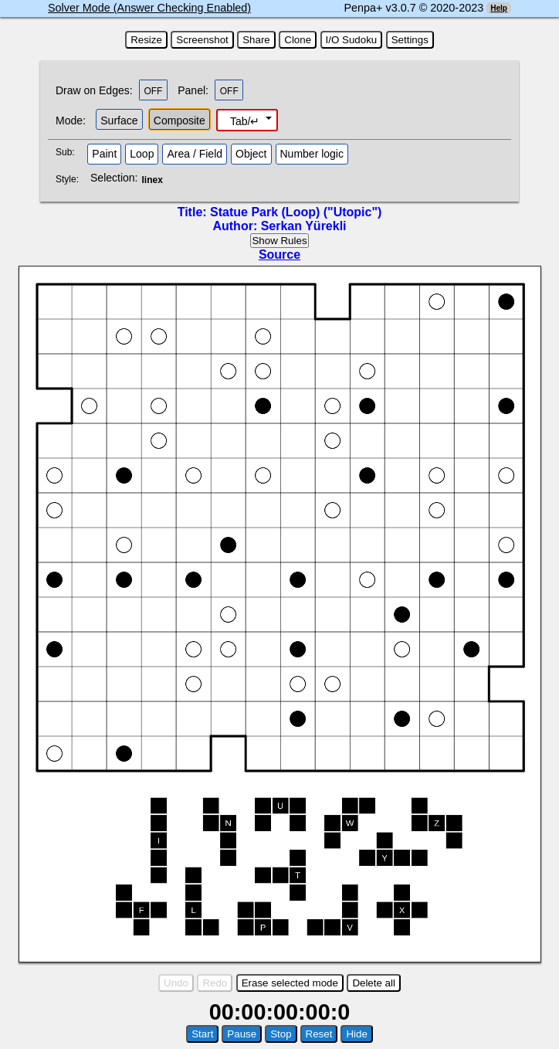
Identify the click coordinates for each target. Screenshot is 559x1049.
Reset (319, 1034)
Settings (410, 40)
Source (279, 254)
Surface (118, 120)
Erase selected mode (290, 983)
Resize (146, 40)
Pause (241, 1034)
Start (202, 1034)
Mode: (71, 120)
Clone (297, 40)
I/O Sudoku (352, 40)
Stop (280, 1034)
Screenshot (202, 40)
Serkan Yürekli (304, 226)
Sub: (69, 152)
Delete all (373, 983)
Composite (179, 120)
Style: (69, 179)
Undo (176, 983)
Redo (214, 983)
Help (498, 8)
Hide (356, 1034)
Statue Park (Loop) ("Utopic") (295, 212)
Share (256, 40)
